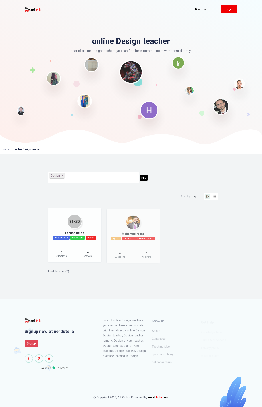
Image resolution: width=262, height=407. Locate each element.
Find (143, 177)
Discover (200, 9)
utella (158, 397)
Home (6, 149)
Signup (31, 345)
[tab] (207, 196)
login (229, 9)
